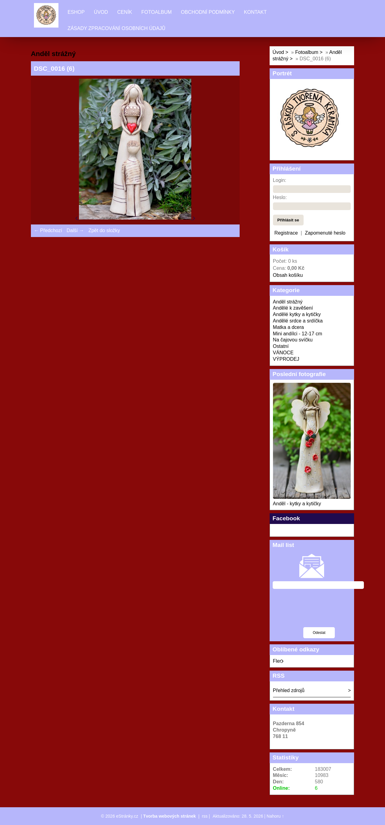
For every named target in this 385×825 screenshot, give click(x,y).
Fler (278, 661)
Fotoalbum (156, 12)
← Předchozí (48, 230)
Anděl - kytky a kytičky (297, 503)
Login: (279, 180)
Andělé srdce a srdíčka (298, 320)
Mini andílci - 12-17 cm (297, 333)
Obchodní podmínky (208, 12)
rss (205, 816)
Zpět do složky (104, 230)
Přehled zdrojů (289, 690)
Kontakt (255, 12)
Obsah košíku (288, 275)
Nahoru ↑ (275, 816)
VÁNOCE (283, 352)
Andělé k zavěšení (293, 308)
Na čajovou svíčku (293, 339)
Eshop (76, 12)
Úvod (101, 12)
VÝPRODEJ (286, 359)
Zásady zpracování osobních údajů (117, 28)
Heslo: (280, 197)
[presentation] (319, 612)
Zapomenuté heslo (325, 232)
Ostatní (281, 346)
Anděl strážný (288, 301)
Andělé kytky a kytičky (297, 314)
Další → (75, 230)
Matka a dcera (288, 327)
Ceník (124, 12)
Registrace (286, 232)
